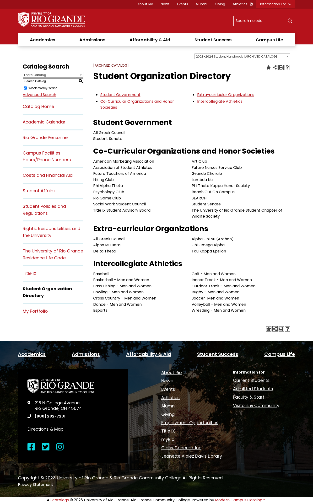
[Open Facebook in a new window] (31, 447)
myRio (167, 439)
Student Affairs (39, 191)
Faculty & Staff (248, 397)
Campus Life (269, 40)
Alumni (201, 4)
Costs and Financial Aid (48, 175)
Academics (42, 40)
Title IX (29, 273)
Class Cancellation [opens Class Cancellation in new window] (181, 448)
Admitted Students (253, 389)
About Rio (145, 4)
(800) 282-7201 (50, 416)
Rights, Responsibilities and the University (51, 231)
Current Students (251, 380)
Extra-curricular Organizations (225, 94)
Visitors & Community (256, 405)
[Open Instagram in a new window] (60, 447)
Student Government (120, 94)
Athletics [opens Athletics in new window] (240, 4)
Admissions (92, 40)
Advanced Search (39, 94)
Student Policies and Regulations (44, 209)
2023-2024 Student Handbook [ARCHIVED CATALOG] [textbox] (236, 56)
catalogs (60, 500)
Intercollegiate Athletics (220, 101)
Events (182, 4)
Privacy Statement (35, 484)
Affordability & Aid (150, 40)
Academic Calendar (44, 122)
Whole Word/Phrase (42, 88)
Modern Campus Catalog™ (240, 500)
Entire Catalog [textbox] (35, 75)
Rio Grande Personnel (46, 137)
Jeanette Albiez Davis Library (191, 456)
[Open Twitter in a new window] (45, 447)
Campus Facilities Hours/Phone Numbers (47, 156)
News (165, 4)
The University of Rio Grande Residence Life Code (53, 254)
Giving (220, 4)
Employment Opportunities (189, 423)
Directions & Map (45, 429)
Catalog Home (38, 106)
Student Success (213, 40)
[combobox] (242, 56)
